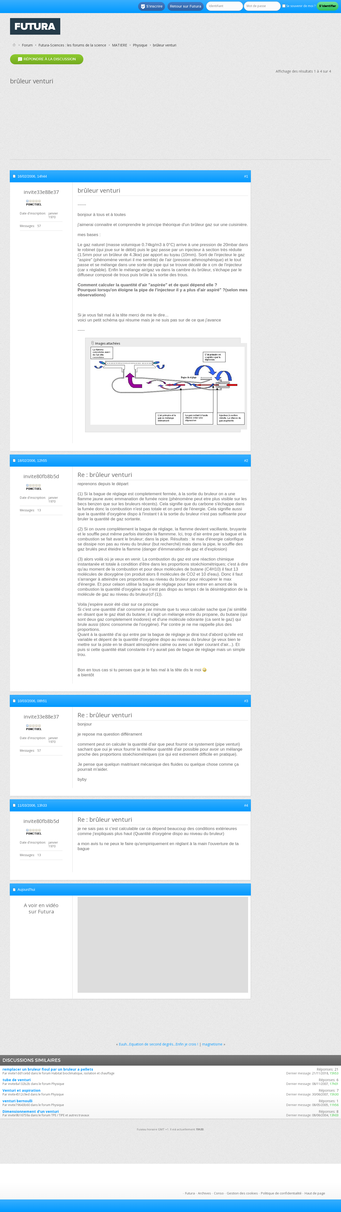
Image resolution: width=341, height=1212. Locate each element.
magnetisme (212, 1044)
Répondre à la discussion (47, 59)
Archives (204, 1193)
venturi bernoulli (17, 1100)
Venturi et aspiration (21, 1090)
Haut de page (315, 1193)
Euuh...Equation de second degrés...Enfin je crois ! (158, 1044)
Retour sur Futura (185, 6)
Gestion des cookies (242, 1193)
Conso (219, 1193)
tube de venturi (17, 1079)
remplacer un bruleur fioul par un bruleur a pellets (48, 1069)
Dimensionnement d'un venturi (31, 1111)
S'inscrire (151, 6)
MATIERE (119, 45)
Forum (27, 45)
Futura (190, 1193)
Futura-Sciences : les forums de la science (72, 45)
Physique (140, 45)
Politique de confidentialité (281, 1193)
